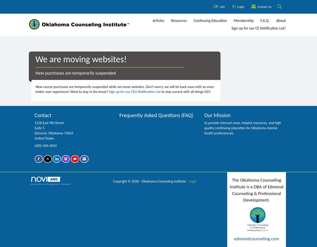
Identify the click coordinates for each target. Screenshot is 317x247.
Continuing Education (210, 20)
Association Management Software (51, 181)
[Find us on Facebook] (39, 159)
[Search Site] (280, 7)
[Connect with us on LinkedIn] (57, 159)
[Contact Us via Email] (84, 159)
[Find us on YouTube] (75, 159)
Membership (244, 20)
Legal (192, 181)
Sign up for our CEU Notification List (134, 92)
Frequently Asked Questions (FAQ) (156, 115)
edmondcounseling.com (256, 239)
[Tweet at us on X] (48, 159)
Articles (158, 20)
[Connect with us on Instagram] (66, 159)
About (281, 20)
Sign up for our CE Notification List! (258, 28)
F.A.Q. (264, 20)
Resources (179, 20)
